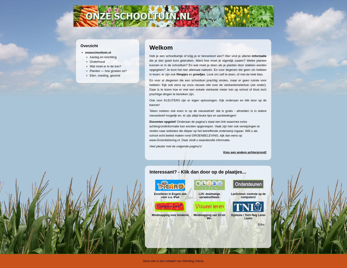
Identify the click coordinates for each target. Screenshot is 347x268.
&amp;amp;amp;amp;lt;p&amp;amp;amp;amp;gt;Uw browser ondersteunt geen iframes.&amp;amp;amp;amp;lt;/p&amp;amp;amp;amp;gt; (209, 206)
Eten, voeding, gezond (105, 75)
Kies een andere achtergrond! (244, 152)
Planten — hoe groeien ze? (108, 71)
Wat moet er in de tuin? (105, 66)
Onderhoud (97, 61)
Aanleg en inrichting (103, 57)
